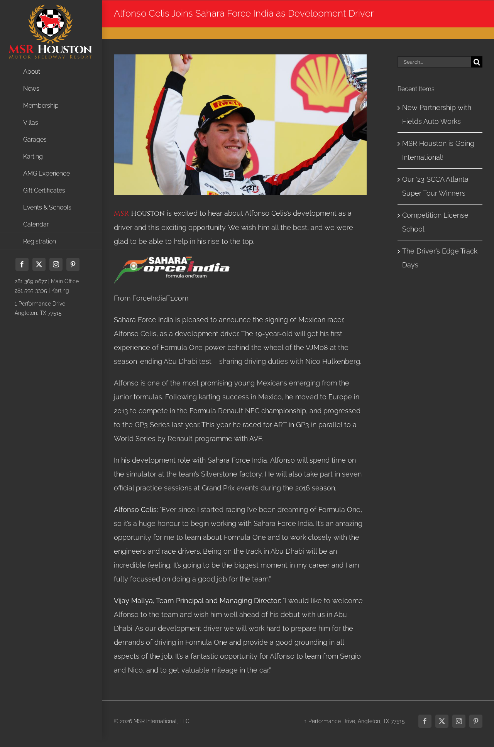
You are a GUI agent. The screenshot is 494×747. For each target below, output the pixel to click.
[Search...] (434, 62)
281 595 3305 (31, 290)
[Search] (476, 62)
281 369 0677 (31, 281)
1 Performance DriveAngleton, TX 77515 (40, 308)
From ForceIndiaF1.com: (151, 298)
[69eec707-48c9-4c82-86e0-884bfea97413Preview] (240, 124)
